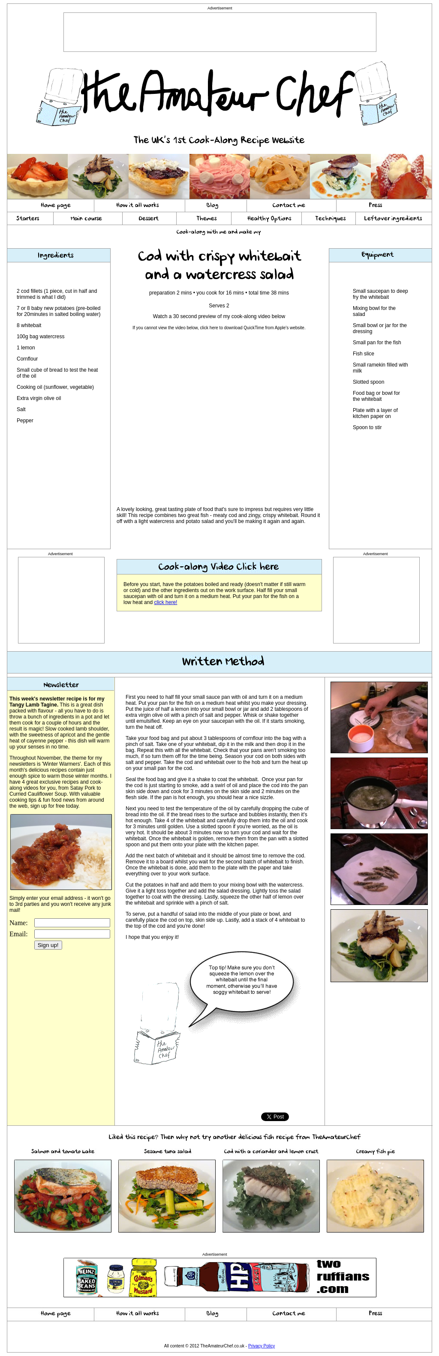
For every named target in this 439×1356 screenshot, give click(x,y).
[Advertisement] (220, 32)
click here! (165, 602)
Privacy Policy (261, 1346)
